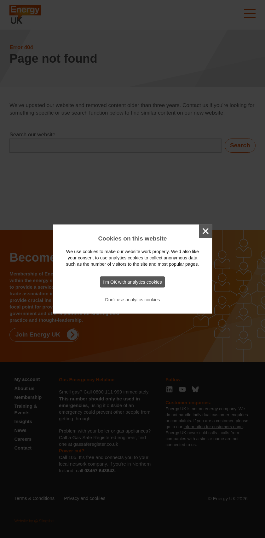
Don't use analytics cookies (132, 299)
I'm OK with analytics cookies (132, 282)
